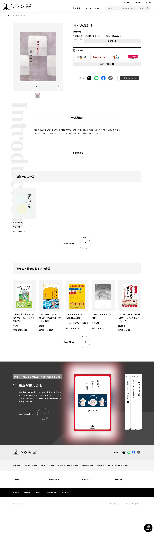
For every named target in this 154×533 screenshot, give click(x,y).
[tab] (128, 402)
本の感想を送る (131, 78)
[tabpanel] (62, 402)
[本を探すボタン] (148, 8)
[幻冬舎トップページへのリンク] (18, 8)
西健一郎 (77, 31)
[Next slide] (42, 86)
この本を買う (78, 153)
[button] (37, 95)
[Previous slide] (34, 86)
